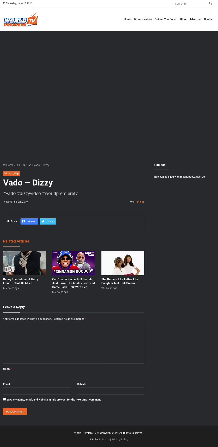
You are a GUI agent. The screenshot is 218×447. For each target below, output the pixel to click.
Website (81, 384)
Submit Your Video (166, 19)
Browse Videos (143, 19)
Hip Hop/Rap (23, 164)
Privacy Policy (120, 439)
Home (127, 19)
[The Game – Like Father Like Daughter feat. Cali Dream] (122, 263)
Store (183, 19)
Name (7, 368)
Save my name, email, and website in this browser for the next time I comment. (53, 399)
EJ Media (104, 439)
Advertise (195, 19)
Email (7, 384)
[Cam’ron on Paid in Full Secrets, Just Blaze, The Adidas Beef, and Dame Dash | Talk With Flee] (73, 263)
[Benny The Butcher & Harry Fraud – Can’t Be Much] (24, 263)
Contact (208, 19)
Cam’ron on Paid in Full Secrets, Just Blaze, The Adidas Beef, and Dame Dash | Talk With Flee (73, 283)
